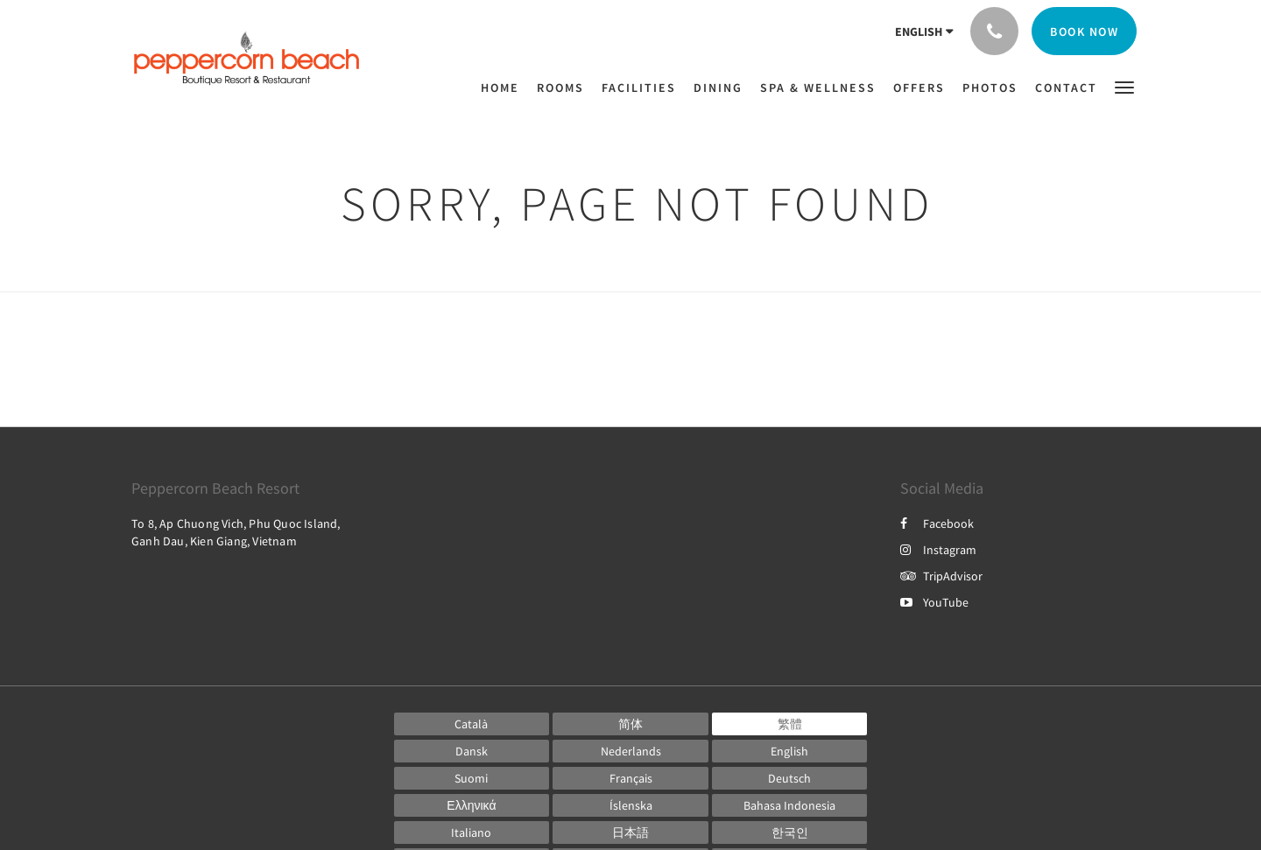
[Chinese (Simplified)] (630, 724)
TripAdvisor (941, 576)
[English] (790, 751)
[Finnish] (472, 778)
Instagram (938, 550)
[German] (790, 778)
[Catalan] (472, 724)
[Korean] (790, 832)
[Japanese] (630, 832)
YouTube (934, 602)
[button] (1124, 86)
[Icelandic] (630, 805)
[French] (630, 778)
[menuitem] (504, 88)
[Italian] (472, 832)
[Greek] (472, 805)
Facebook (937, 523)
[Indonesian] (790, 805)
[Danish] (472, 751)
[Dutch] (630, 751)
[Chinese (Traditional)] (790, 724)
